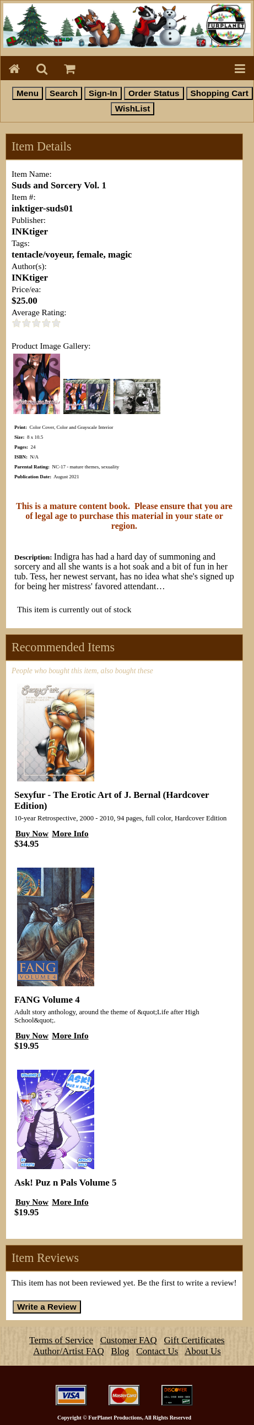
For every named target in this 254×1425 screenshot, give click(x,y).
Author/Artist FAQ (68, 1351)
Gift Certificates (194, 1340)
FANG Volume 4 (47, 999)
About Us (203, 1351)
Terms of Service (61, 1340)
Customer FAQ (128, 1340)
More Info (70, 833)
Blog (120, 1351)
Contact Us (157, 1351)
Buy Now (31, 833)
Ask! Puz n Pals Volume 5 (65, 1182)
